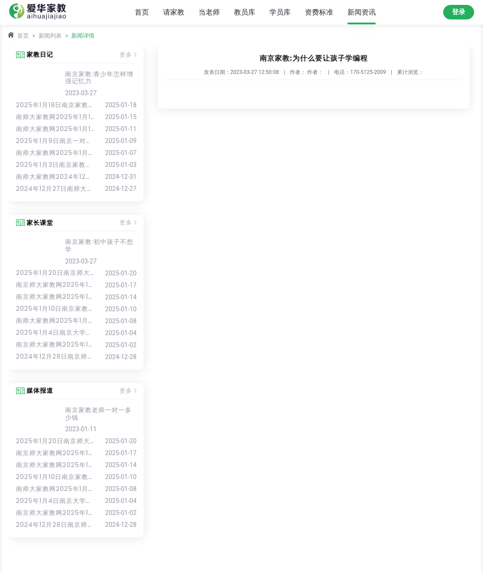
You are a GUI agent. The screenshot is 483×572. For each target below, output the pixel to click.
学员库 (280, 12)
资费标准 (319, 12)
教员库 (244, 12)
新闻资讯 (361, 12)
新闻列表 (50, 35)
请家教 (173, 12)
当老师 (209, 12)
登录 (458, 12)
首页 (142, 12)
